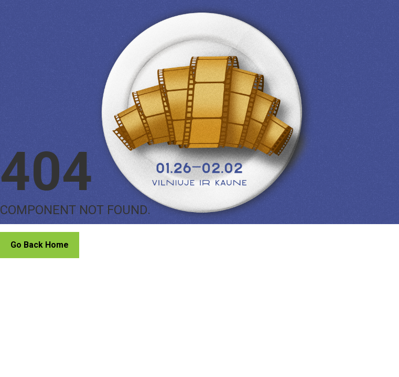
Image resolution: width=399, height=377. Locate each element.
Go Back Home (39, 245)
